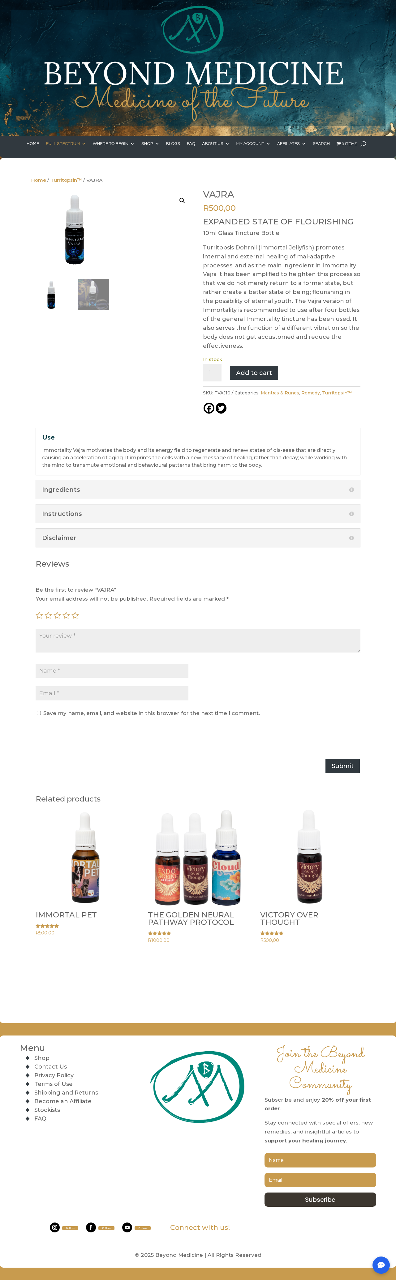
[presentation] (83, 738)
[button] (182, 200)
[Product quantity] (212, 372)
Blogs (173, 144)
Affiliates (288, 144)
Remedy (310, 393)
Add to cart (254, 372)
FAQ (191, 144)
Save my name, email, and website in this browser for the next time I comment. (151, 713)
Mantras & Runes (280, 393)
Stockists (47, 1110)
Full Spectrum (63, 144)
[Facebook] (209, 408)
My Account (250, 144)
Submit (343, 766)
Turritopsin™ (66, 180)
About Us (212, 144)
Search (321, 144)
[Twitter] (221, 408)
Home (33, 144)
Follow (70, 1228)
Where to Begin (110, 144)
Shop (147, 144)
